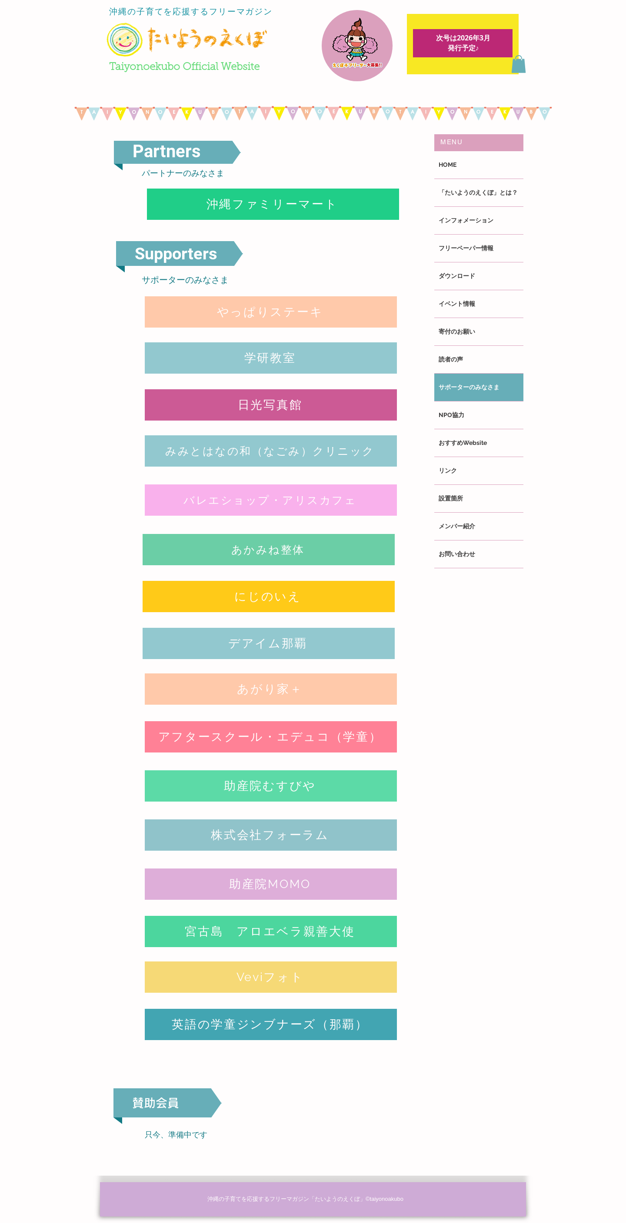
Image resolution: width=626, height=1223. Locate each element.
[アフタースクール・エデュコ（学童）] (271, 736)
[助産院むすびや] (271, 786)
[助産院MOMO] (271, 884)
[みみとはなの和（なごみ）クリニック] (271, 451)
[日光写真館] (271, 405)
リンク (448, 470)
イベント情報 (457, 303)
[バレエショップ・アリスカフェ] (271, 500)
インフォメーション (466, 220)
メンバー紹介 (457, 526)
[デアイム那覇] (269, 643)
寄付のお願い (457, 331)
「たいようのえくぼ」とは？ (478, 192)
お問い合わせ (457, 553)
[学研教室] (271, 358)
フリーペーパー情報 (466, 248)
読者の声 (451, 359)
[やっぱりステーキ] (271, 312)
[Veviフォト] (271, 977)
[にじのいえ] (269, 596)
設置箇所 (451, 498)
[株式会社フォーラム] (271, 835)
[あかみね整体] (269, 549)
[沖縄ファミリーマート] (273, 204)
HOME (447, 164)
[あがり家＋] (271, 689)
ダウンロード (457, 275)
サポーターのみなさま (469, 387)
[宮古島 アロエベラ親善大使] (271, 931)
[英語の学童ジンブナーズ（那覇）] (271, 1024)
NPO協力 (451, 414)
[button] (518, 64)
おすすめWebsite (463, 442)
